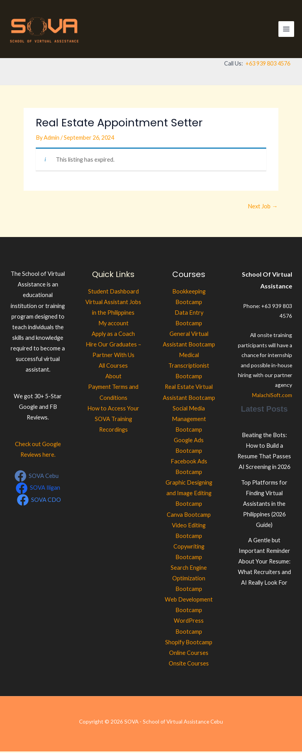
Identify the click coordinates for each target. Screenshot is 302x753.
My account (113, 324)
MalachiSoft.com (272, 397)
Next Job (263, 207)
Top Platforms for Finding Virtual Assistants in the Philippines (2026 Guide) (264, 505)
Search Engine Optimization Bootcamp (189, 580)
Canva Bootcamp (189, 516)
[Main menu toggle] (286, 30)
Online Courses (188, 654)
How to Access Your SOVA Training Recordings (113, 420)
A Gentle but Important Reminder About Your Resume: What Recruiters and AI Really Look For (264, 562)
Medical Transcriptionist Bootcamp (188, 367)
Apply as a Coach (113, 335)
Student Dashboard (113, 293)
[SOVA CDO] (39, 501)
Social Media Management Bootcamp (189, 420)
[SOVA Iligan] (38, 490)
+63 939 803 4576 (267, 65)
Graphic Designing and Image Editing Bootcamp (189, 495)
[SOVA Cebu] (36, 478)
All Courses (113, 367)
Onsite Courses (189, 665)
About (113, 378)
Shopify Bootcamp (188, 643)
